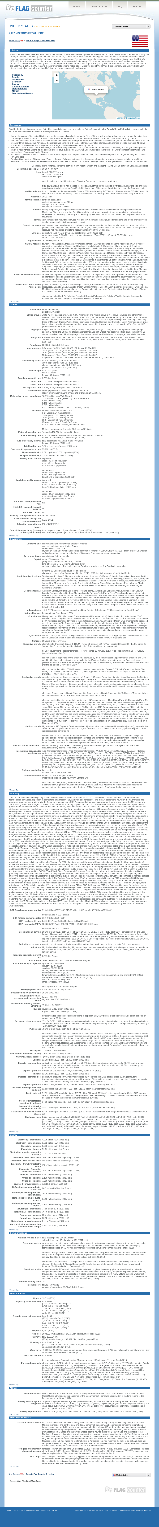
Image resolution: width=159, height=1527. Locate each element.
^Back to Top (13, 301)
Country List (99, 6)
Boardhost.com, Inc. (50, 1510)
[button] (106, 88)
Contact (9, 1510)
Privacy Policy (33, 1510)
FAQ (120, 6)
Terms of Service (20, 1510)
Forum (137, 6)
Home (76, 6)
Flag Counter (29, 8)
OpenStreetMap (133, 118)
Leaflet (120, 118)
